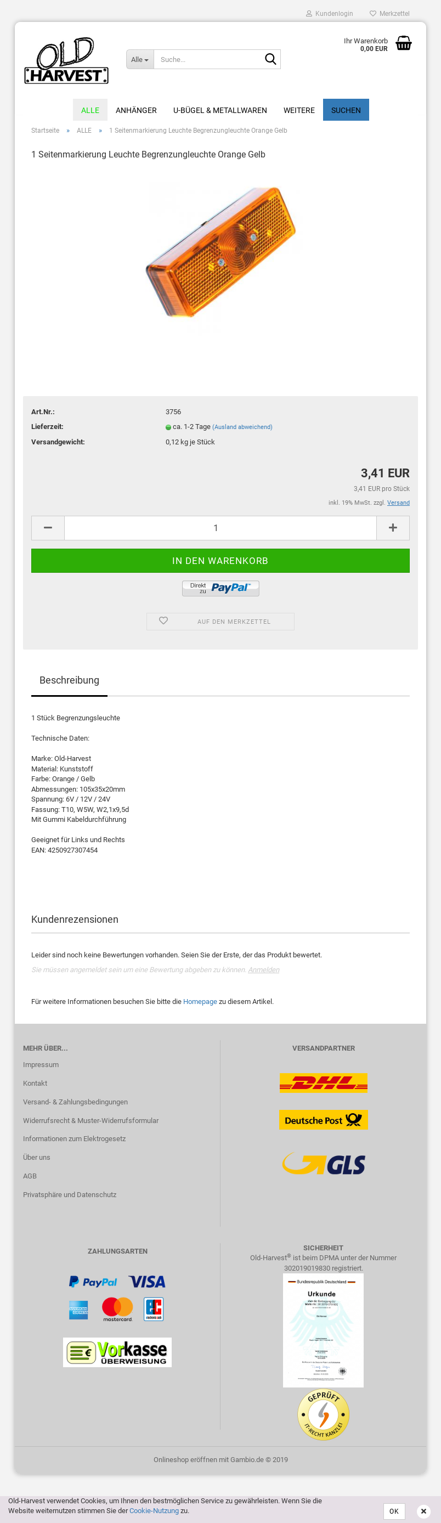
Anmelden (263, 976)
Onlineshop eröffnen (185, 1466)
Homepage (200, 1007)
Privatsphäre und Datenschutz (69, 1201)
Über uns (36, 1164)
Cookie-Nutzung (154, 1511)
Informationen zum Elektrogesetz (74, 1145)
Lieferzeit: (47, 432)
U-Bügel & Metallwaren (220, 110)
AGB (30, 1182)
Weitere (299, 110)
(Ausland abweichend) (242, 433)
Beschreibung (69, 686)
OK (394, 1511)
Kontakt (35, 1089)
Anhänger (136, 110)
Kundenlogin (329, 14)
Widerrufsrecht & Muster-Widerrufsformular (91, 1126)
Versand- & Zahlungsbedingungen (75, 1108)
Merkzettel (390, 14)
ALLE (90, 110)
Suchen (346, 110)
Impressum (41, 1071)
